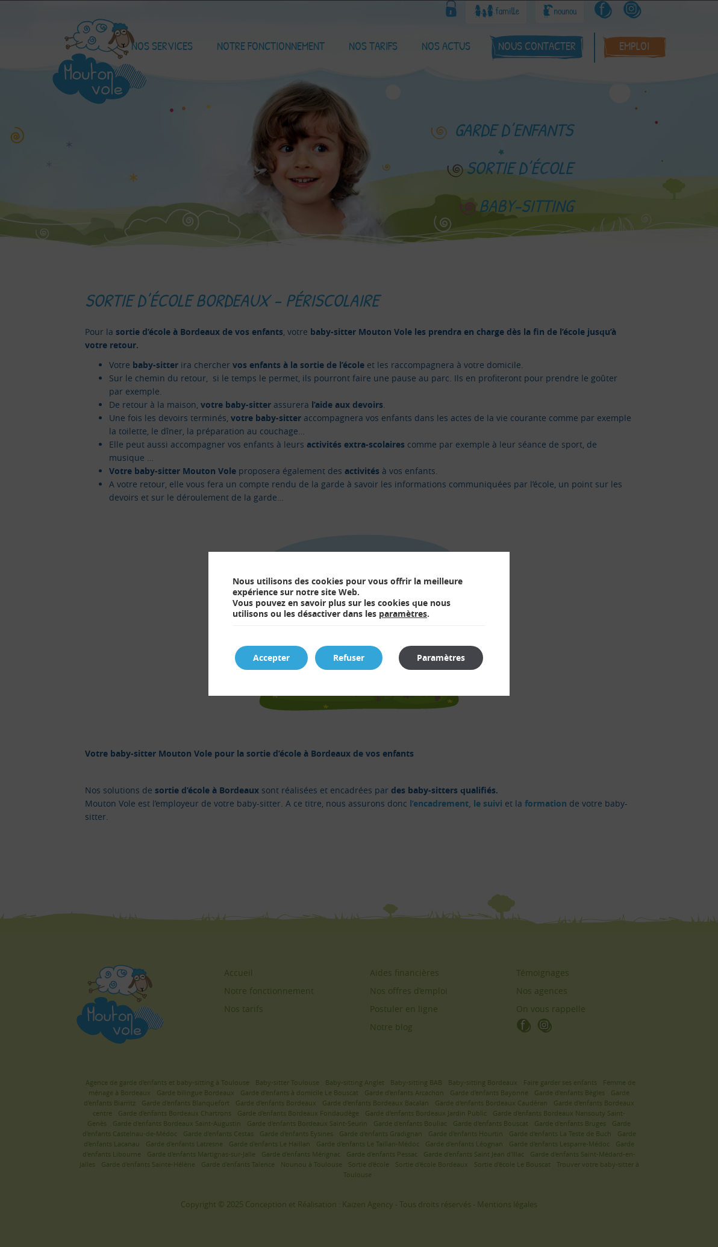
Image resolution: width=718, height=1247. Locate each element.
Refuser (348, 657)
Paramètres (441, 657)
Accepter (271, 657)
